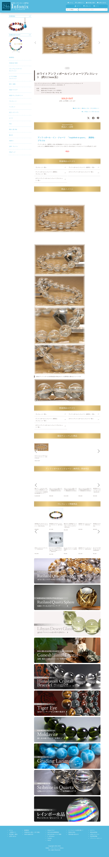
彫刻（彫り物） (10, 165)
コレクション (10, 70)
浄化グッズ (10, 203)
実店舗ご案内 (90, 2)
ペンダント (10, 130)
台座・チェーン (10, 192)
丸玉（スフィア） (10, 140)
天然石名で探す (10, 36)
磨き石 (10, 175)
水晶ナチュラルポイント (10, 107)
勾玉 (10, 157)
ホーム (70, 2)
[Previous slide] (16, 515)
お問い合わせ (101, 2)
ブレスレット (10, 120)
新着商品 (10, 27)
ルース (10, 150)
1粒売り (10, 183)
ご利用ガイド (79, 2)
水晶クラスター (10, 93)
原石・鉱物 (10, 83)
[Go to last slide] (16, 42)
